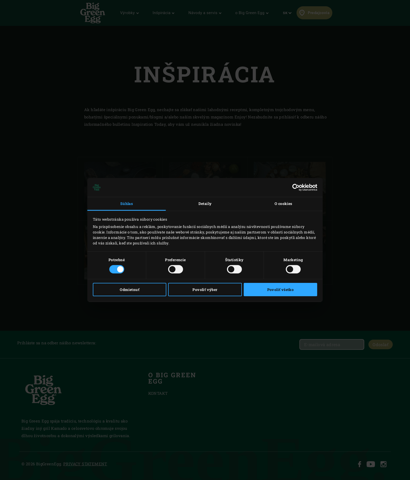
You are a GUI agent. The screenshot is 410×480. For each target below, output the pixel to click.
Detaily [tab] (205, 203)
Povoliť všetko (280, 289)
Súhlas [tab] (126, 203)
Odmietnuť (129, 289)
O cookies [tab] (283, 203)
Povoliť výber (204, 289)
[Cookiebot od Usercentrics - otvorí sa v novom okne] (294, 187)
